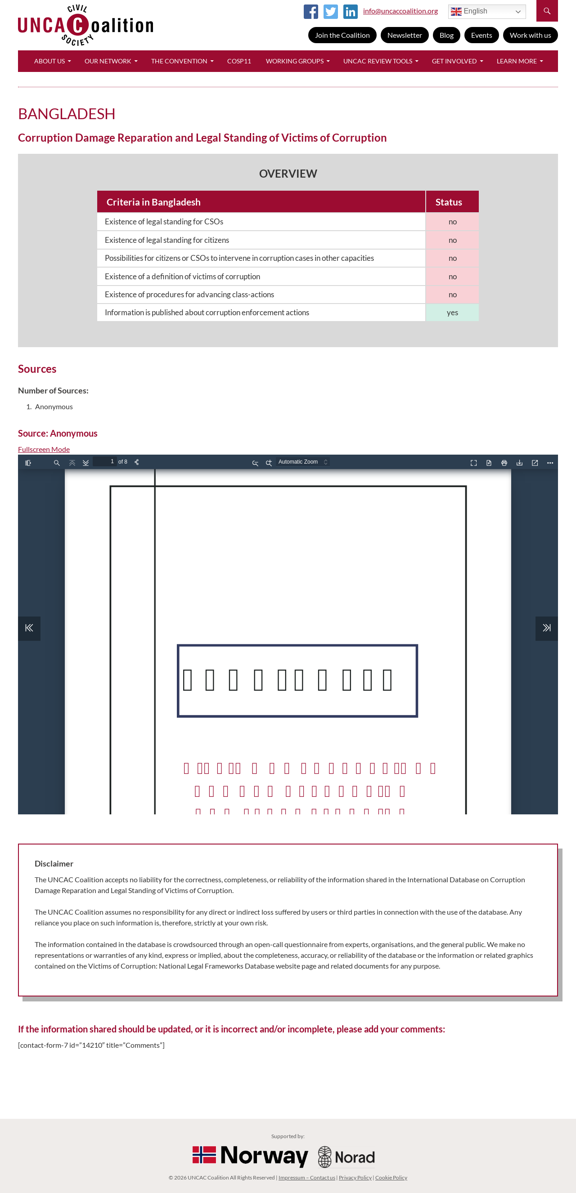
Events (481, 35)
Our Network (108, 61)
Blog (447, 35)
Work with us (530, 35)
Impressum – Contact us (307, 1177)
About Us (49, 61)
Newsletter (404, 35)
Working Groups (295, 61)
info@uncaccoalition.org (400, 10)
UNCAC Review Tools (377, 61)
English (469, 11)
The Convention (179, 61)
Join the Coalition (342, 35)
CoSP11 (239, 61)
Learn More (517, 61)
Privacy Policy (355, 1177)
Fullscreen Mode (44, 449)
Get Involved (454, 61)
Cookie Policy (391, 1177)
